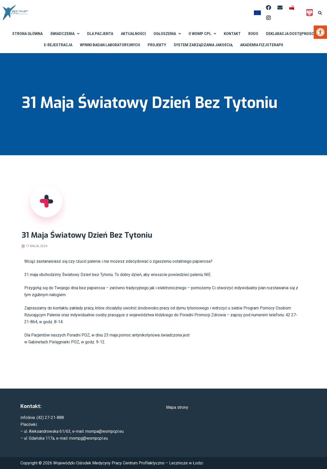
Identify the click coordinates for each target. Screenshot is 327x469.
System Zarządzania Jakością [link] (203, 45)
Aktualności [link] (133, 34)
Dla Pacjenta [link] (100, 34)
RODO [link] (253, 34)
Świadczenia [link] (64, 34)
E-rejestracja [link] (58, 45)
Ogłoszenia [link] (167, 34)
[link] (320, 32)
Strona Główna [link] (27, 34)
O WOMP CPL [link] (202, 34)
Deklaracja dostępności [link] (290, 34)
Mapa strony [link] (177, 407)
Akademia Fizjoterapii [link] (261, 45)
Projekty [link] (157, 45)
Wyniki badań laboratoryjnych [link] (110, 45)
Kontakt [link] (232, 34)
